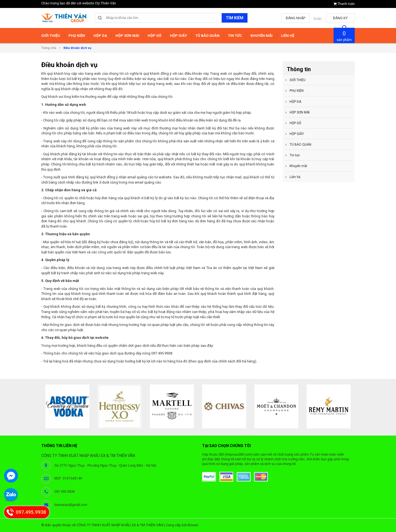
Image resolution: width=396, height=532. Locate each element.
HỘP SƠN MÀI (300, 112)
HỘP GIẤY (297, 134)
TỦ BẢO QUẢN (300, 144)
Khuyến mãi (298, 166)
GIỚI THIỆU (298, 80)
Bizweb (193, 525)
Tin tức (295, 155)
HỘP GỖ (295, 123)
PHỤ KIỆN (297, 91)
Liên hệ (295, 177)
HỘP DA (295, 102)
